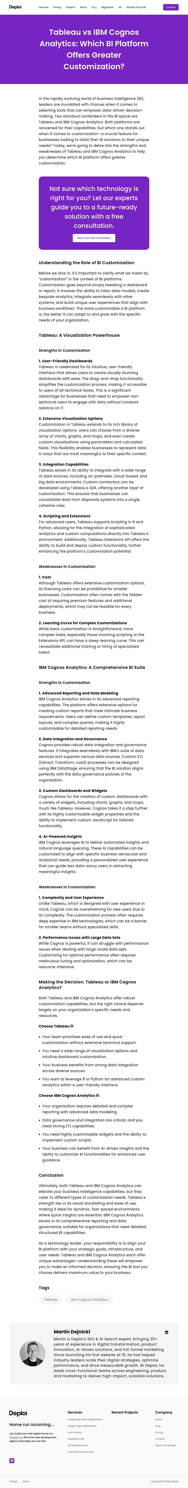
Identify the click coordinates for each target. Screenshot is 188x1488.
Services (43, 7)
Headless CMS (76, 1439)
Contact (171, 7)
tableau (51, 1299)
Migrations (107, 7)
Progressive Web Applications (85, 1419)
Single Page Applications (82, 1426)
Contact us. (16, 1437)
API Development (78, 1445)
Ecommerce (75, 1432)
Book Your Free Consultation (94, 238)
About (83, 7)
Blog (94, 7)
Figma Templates (165, 1445)
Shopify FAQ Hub (136, 7)
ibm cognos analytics (89, 1299)
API (120, 7)
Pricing (57, 7)
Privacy (13, 1481)
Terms (26, 1481)
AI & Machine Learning (81, 1451)
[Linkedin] (165, 1332)
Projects (70, 7)
